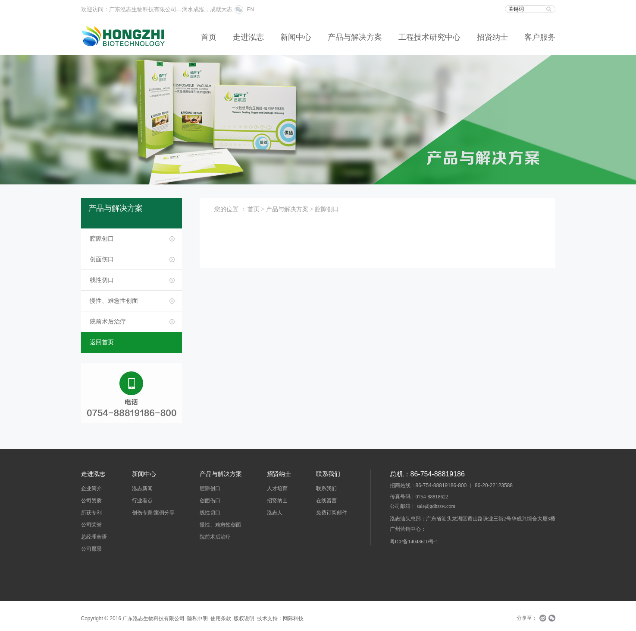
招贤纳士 (492, 37)
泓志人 (274, 513)
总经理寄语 (94, 537)
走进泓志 (248, 37)
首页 (208, 37)
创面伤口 (102, 259)
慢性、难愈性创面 (114, 301)
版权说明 (244, 618)
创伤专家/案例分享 (153, 513)
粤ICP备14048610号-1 (414, 542)
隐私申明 (197, 618)
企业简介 (91, 488)
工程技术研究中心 (429, 37)
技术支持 (267, 618)
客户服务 (539, 37)
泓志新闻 (142, 488)
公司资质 (91, 501)
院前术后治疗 (108, 321)
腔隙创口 (102, 238)
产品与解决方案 (355, 37)
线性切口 (102, 280)
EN (250, 9)
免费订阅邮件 (331, 513)
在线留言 (326, 501)
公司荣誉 (91, 525)
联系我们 (326, 488)
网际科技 (293, 618)
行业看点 (142, 501)
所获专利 (91, 513)
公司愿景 (91, 549)
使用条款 (220, 618)
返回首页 (102, 342)
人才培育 (277, 488)
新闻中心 (295, 37)
